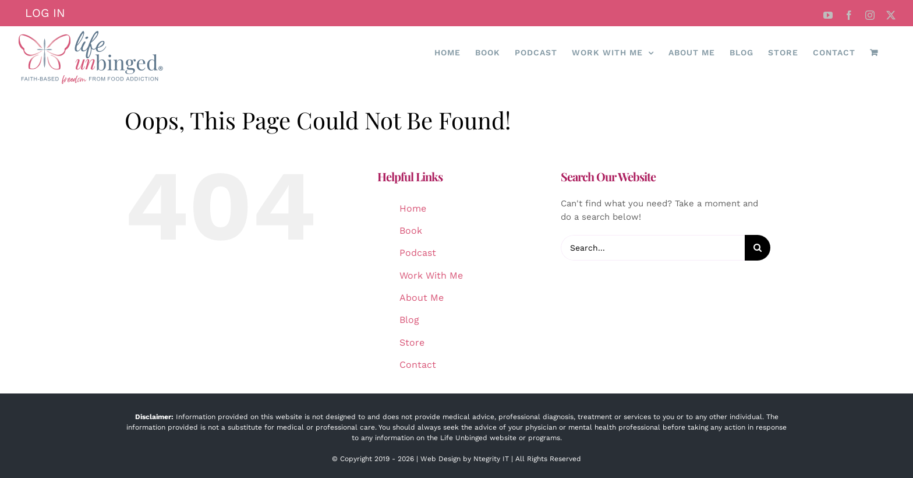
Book (410, 230)
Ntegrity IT (491, 459)
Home (412, 208)
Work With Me (431, 275)
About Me (421, 297)
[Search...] (653, 248)
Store (411, 342)
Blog (409, 319)
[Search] (757, 248)
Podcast (417, 252)
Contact (417, 364)
